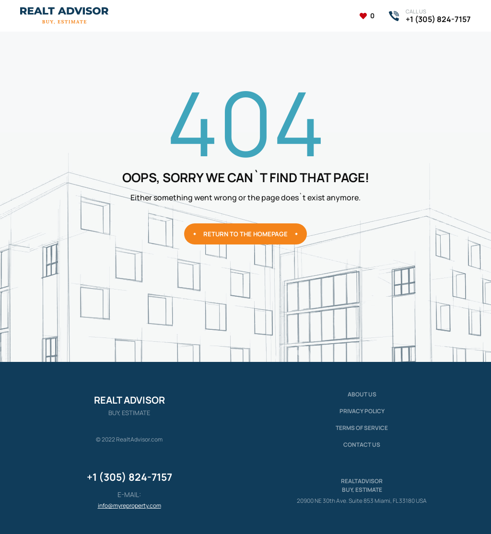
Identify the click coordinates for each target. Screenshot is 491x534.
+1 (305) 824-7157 (129, 477)
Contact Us (361, 445)
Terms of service (362, 428)
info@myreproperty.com (129, 505)
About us (362, 394)
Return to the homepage (245, 234)
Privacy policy (362, 411)
